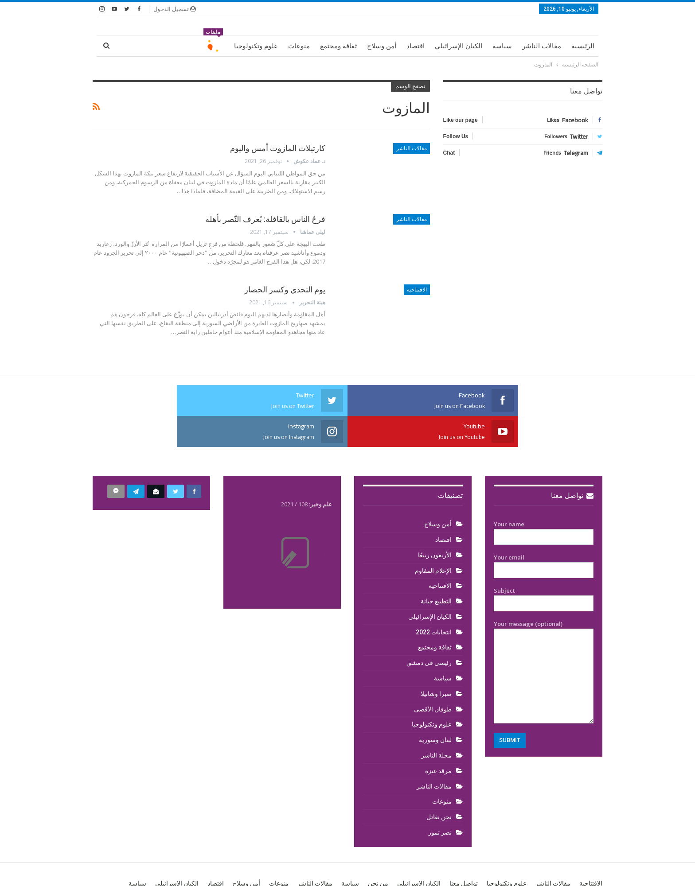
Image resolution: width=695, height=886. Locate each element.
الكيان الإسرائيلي (458, 46)
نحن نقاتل (439, 785)
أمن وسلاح (381, 46)
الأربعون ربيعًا (435, 524)
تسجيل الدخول (174, 9)
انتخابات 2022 (434, 601)
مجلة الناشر (436, 724)
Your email (543, 533)
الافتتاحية (417, 290)
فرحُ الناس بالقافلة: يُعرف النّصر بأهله (265, 219)
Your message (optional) (543, 640)
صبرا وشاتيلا (436, 662)
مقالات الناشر (541, 46)
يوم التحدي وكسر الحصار (284, 289)
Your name (543, 499)
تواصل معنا (572, 464)
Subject (543, 566)
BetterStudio (150, 872)
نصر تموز (440, 801)
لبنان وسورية (435, 708)
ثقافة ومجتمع (338, 46)
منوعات (299, 46)
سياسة (502, 46)
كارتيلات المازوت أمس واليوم (277, 148)
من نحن (378, 852)
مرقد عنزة (438, 739)
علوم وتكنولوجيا (256, 46)
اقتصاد (415, 46)
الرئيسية (582, 46)
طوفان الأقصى (433, 678)
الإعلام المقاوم (433, 539)
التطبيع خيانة (436, 570)
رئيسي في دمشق (429, 631)
